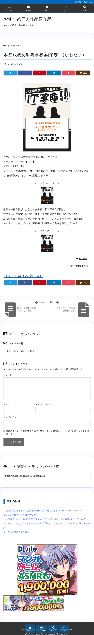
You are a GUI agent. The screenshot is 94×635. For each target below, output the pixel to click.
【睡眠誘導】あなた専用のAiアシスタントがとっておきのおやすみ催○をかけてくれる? (45, 519)
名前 (6, 404)
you (87, 266)
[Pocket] (68, 73)
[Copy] (83, 73)
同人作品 (20, 45)
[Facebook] (25, 73)
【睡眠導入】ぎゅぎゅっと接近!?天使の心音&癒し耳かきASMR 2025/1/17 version (42, 510)
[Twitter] (10, 73)
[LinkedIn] (54, 73)
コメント (7, 375)
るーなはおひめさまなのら (16, 532)
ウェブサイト (9, 417)
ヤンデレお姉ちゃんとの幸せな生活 (20, 515)
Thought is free (62, 634)
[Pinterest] (39, 73)
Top (7, 45)
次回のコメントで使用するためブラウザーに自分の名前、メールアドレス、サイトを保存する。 (47, 432)
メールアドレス (43, 404)
